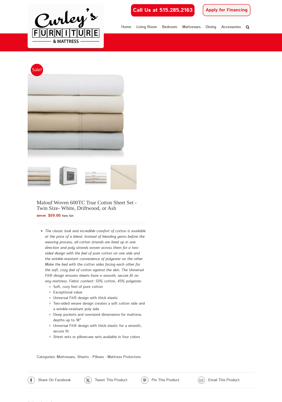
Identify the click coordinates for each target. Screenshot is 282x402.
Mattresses (66, 356)
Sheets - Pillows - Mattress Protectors (109, 356)
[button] (247, 27)
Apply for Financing (227, 10)
